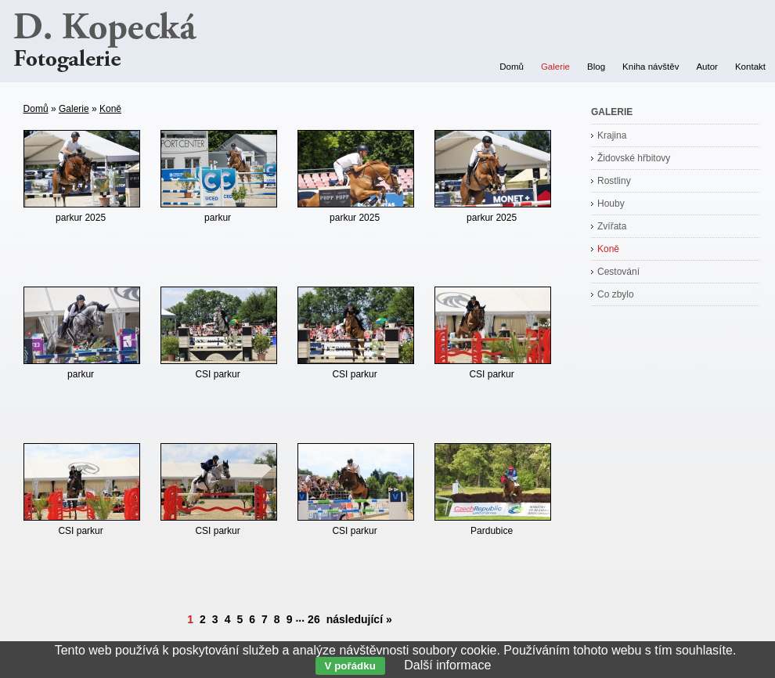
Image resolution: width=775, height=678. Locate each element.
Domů (36, 108)
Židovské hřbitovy (633, 158)
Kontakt (750, 66)
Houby (611, 203)
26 (314, 619)
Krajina (611, 135)
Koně (110, 108)
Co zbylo (615, 294)
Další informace (447, 665)
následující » (359, 619)
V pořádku (350, 666)
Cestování (618, 271)
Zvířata (611, 226)
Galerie (74, 108)
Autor (707, 66)
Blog (596, 66)
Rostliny (614, 180)
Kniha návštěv (650, 66)
